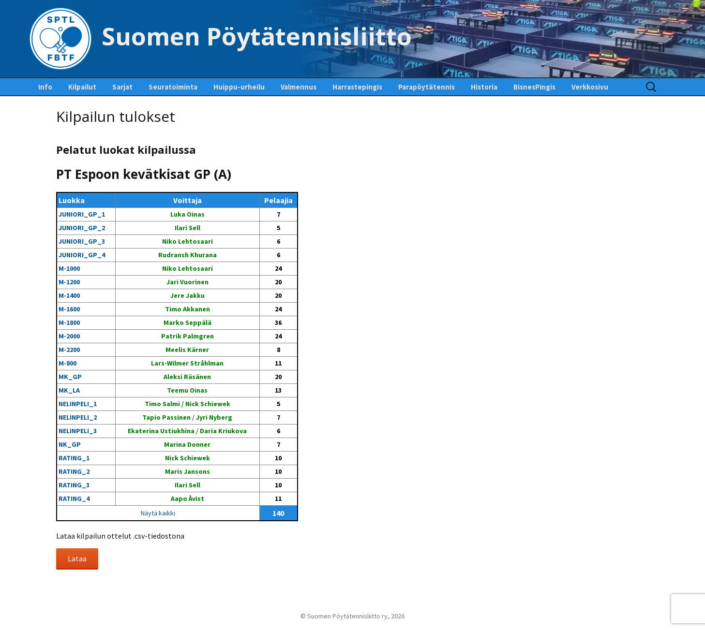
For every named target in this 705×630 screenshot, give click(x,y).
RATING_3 (74, 485)
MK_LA (69, 390)
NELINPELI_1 (78, 403)
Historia (484, 86)
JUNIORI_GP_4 (82, 254)
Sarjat (122, 86)
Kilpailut (82, 86)
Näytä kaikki (158, 513)
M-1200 (69, 282)
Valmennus (298, 86)
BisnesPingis (534, 86)
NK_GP (70, 444)
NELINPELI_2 (78, 417)
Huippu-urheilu (239, 86)
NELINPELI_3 (78, 430)
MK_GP (70, 376)
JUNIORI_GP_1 (82, 214)
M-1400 (69, 295)
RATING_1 (74, 458)
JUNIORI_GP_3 (82, 241)
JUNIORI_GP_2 (82, 227)
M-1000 (69, 268)
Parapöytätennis (426, 86)
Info (45, 86)
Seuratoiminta (173, 86)
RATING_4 (74, 498)
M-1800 (69, 322)
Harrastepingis (357, 86)
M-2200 (69, 349)
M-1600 (69, 309)
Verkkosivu (589, 86)
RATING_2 (74, 471)
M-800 (67, 363)
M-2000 (69, 336)
